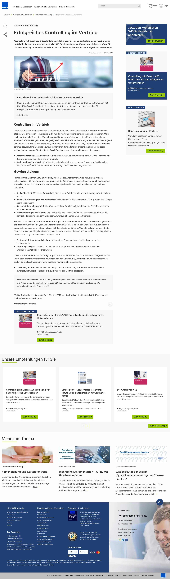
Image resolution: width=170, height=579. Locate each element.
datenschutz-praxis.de (45, 517)
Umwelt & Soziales (13, 520)
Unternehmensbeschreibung (17, 512)
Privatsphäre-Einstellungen (144, 575)
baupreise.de (42, 515)
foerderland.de (42, 526)
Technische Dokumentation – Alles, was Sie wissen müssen (83, 474)
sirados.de (41, 534)
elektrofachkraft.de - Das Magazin (19, 549)
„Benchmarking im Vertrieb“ (45, 283)
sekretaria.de (42, 531)
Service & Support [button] (66, 7)
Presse (9, 526)
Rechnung (83, 552)
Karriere (10, 523)
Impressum (69, 575)
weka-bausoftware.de (45, 539)
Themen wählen (155, 41)
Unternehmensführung (43, 15)
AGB (48, 575)
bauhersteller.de (43, 512)
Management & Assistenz (23, 15)
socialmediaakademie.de (46, 536)
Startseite (6, 15)
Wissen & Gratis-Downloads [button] (45, 7)
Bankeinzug (73, 552)
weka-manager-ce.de (45, 545)
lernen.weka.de (42, 528)
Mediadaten (127, 575)
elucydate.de (42, 523)
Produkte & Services (14, 517)
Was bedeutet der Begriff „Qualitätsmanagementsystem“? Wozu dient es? (140, 476)
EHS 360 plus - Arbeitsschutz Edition (20, 544)
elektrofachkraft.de (44, 520)
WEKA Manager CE (14, 536)
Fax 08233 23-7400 (125, 524)
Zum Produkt (157, 95)
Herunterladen (156, 151)
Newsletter (99, 575)
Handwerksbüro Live (14, 539)
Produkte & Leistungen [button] (22, 7)
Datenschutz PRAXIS (14, 541)
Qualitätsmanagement (126, 467)
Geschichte (11, 515)
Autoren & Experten (113, 575)
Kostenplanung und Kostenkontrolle (24, 472)
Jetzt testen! (22, 115)
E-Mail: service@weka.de (127, 529)
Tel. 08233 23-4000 (125, 520)
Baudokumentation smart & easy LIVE (21, 547)
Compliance (79, 575)
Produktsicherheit (67, 467)
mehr (37, 487)
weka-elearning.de (44, 542)
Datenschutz (57, 575)
